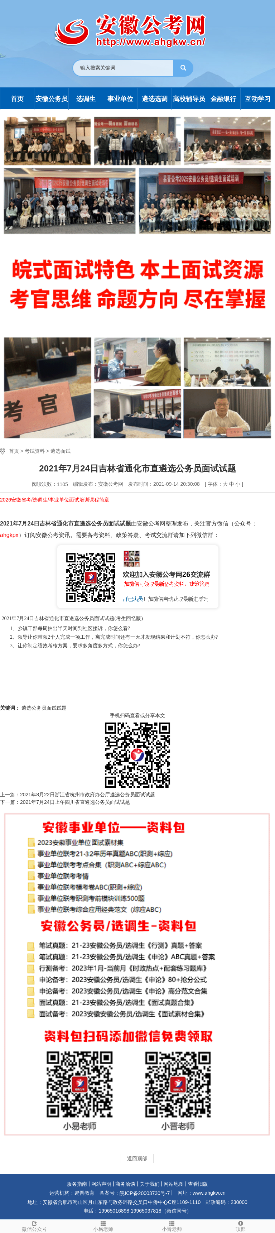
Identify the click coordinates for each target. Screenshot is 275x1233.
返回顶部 (137, 1158)
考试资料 (35, 451)
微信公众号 (34, 1226)
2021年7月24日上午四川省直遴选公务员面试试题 (75, 802)
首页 (14, 451)
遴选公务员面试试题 (43, 708)
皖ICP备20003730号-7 (145, 1193)
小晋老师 (172, 1226)
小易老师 (103, 1226)
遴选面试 (60, 451)
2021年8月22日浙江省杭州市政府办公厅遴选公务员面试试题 (87, 794)
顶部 (240, 1226)
